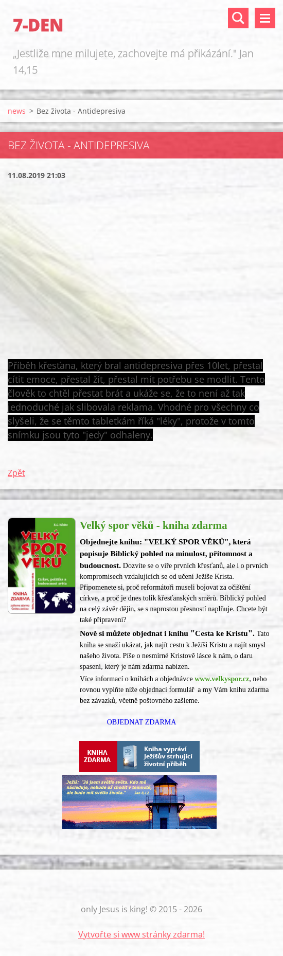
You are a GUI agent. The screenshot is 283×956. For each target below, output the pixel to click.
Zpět (16, 473)
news (17, 111)
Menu (265, 18)
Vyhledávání (238, 18)
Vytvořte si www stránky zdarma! (141, 934)
